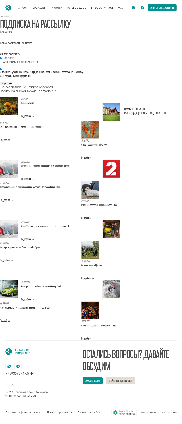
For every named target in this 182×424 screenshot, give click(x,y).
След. (151, 113)
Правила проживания (59, 412)
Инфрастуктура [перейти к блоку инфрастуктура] (102, 7)
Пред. (135, 113)
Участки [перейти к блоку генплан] (56, 7)
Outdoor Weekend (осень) (91, 265)
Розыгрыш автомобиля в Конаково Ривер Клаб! (41, 286)
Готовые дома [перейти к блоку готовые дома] (76, 7)
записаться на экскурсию (162, 7)
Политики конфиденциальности (35, 72)
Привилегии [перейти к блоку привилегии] (38, 7)
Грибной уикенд (27, 103)
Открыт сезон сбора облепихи (94, 144)
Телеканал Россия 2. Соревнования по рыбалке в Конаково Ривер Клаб (30, 187)
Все (164, 113)
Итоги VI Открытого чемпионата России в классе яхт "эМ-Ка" (47, 226)
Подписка (4, 15)
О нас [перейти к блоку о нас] (22, 7)
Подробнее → (27, 116)
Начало (127, 113)
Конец (158, 113)
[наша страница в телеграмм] (142, 7)
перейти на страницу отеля (120, 380)
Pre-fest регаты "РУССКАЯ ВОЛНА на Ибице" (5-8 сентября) (25, 307)
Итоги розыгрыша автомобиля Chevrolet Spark (20, 247)
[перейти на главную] (8, 8)
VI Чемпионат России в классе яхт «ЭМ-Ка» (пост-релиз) (45, 165)
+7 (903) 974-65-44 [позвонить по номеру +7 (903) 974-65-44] (19, 373)
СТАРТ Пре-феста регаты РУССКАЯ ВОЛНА (98, 325)
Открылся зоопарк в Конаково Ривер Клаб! (99, 205)
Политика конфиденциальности (23, 412)
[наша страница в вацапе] (133, 7)
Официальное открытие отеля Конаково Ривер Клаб (22, 127)
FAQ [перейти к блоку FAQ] (120, 7)
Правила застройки (89, 412)
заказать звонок (92, 380)
